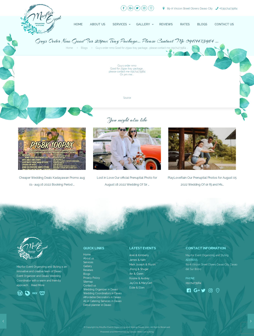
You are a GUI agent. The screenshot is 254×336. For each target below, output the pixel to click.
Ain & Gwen (136, 273)
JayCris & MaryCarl (140, 282)
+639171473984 (228, 8)
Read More (37, 285)
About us (88, 258)
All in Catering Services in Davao (102, 301)
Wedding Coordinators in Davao (102, 293)
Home (87, 254)
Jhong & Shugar (139, 269)
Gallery (87, 266)
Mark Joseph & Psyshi (142, 264)
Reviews (88, 270)
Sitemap (88, 281)
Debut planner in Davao (97, 304)
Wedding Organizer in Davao (100, 289)
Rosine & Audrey (139, 278)
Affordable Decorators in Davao (102, 297)
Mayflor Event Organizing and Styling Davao (121, 327)
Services (88, 262)
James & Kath (137, 259)
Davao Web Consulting (142, 331)
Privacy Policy (91, 277)
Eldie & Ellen (136, 287)
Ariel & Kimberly (139, 255)
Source (127, 97)
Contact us (89, 285)
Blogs (86, 273)
